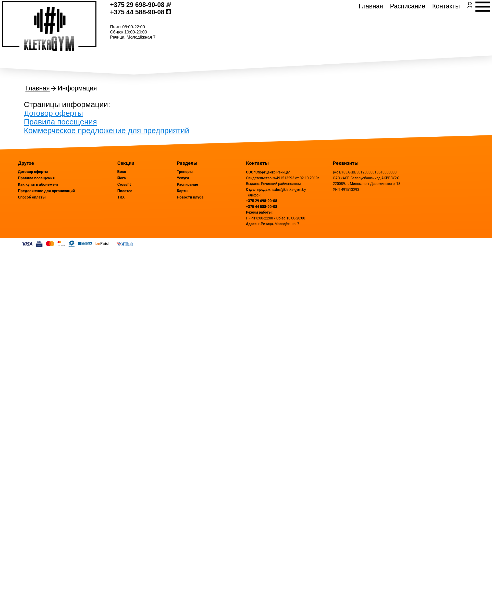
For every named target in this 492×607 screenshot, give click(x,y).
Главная (349, 27)
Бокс (121, 171)
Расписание (385, 27)
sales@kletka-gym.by (289, 190)
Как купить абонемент (38, 184)
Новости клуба (190, 197)
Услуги (183, 178)
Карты (183, 191)
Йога (121, 178)
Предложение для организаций (46, 191)
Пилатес (124, 191)
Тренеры (185, 171)
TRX (121, 197)
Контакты (424, 27)
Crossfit (124, 184)
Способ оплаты (32, 197)
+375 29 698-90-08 (159, 17)
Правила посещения (60, 122)
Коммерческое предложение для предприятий (106, 130)
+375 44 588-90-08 (159, 24)
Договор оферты (53, 113)
